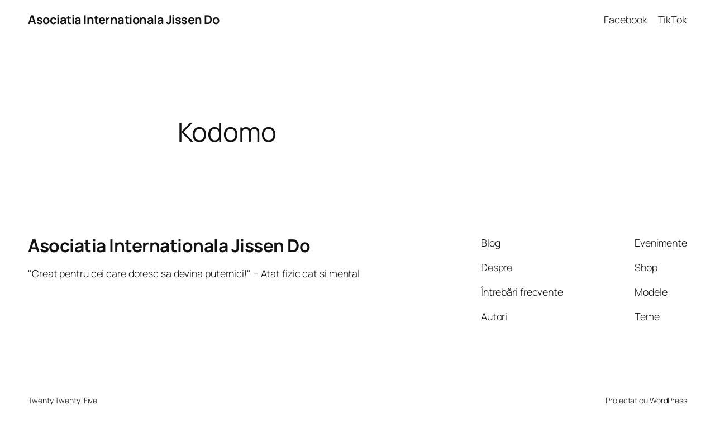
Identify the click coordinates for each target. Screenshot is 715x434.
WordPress (668, 400)
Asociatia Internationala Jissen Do (123, 19)
